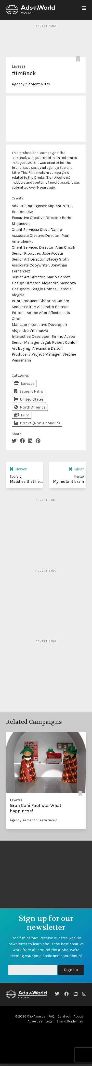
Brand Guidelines (69, 1021)
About (78, 1016)
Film (21, 415)
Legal (49, 1021)
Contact (64, 1016)
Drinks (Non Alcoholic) (37, 423)
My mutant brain (68, 481)
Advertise (34, 1021)
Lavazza (19, 66)
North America (30, 407)
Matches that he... (26, 481)
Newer (18, 469)
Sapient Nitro (38, 84)
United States (29, 399)
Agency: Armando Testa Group (33, 820)
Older (76, 469)
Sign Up (71, 969)
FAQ (51, 1016)
